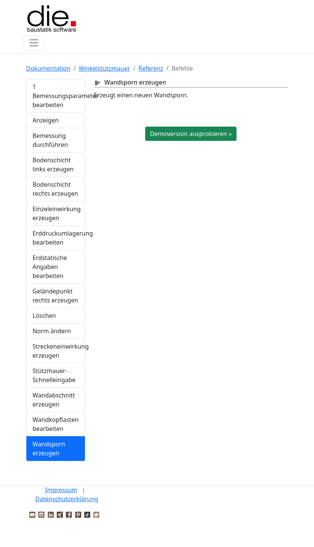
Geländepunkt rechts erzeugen (55, 295)
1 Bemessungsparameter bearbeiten (59, 96)
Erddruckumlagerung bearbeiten (59, 237)
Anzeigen (46, 120)
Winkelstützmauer (104, 68)
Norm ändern (52, 331)
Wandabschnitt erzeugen (54, 399)
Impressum (61, 490)
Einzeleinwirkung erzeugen (57, 213)
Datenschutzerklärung (66, 499)
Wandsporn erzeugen (49, 448)
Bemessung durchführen (50, 140)
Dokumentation (48, 68)
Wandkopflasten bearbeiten (56, 424)
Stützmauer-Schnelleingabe (54, 375)
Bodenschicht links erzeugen (53, 164)
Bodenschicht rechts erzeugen (55, 189)
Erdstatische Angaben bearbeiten (50, 267)
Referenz (150, 68)
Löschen (44, 315)
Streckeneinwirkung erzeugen (59, 351)
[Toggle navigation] (33, 42)
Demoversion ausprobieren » (191, 134)
